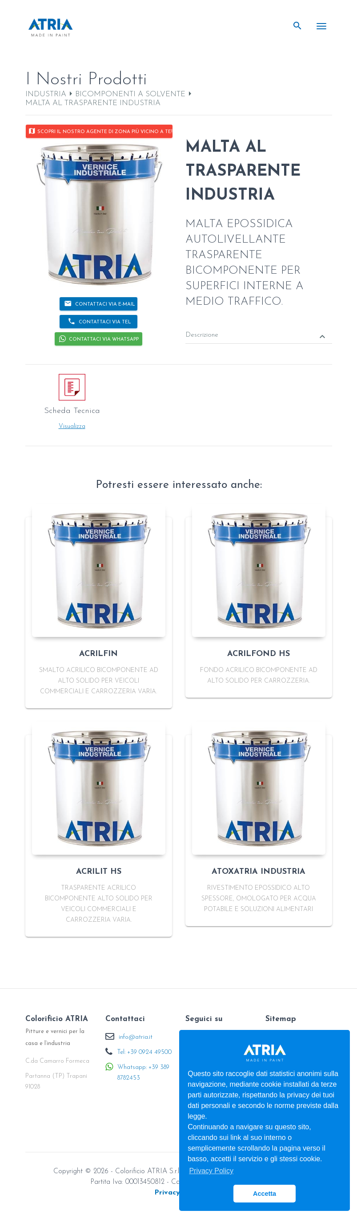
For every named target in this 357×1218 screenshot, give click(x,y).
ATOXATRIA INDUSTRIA (258, 872)
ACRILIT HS (98, 872)
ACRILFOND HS (258, 654)
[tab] (258, 329)
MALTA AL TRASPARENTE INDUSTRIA (92, 103)
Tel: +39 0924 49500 (144, 1052)
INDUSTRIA (45, 94)
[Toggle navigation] (321, 26)
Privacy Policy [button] (211, 1171)
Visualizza (72, 426)
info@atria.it (135, 1037)
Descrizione (256, 336)
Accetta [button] (264, 1193)
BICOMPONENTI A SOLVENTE (130, 94)
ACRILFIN (98, 654)
